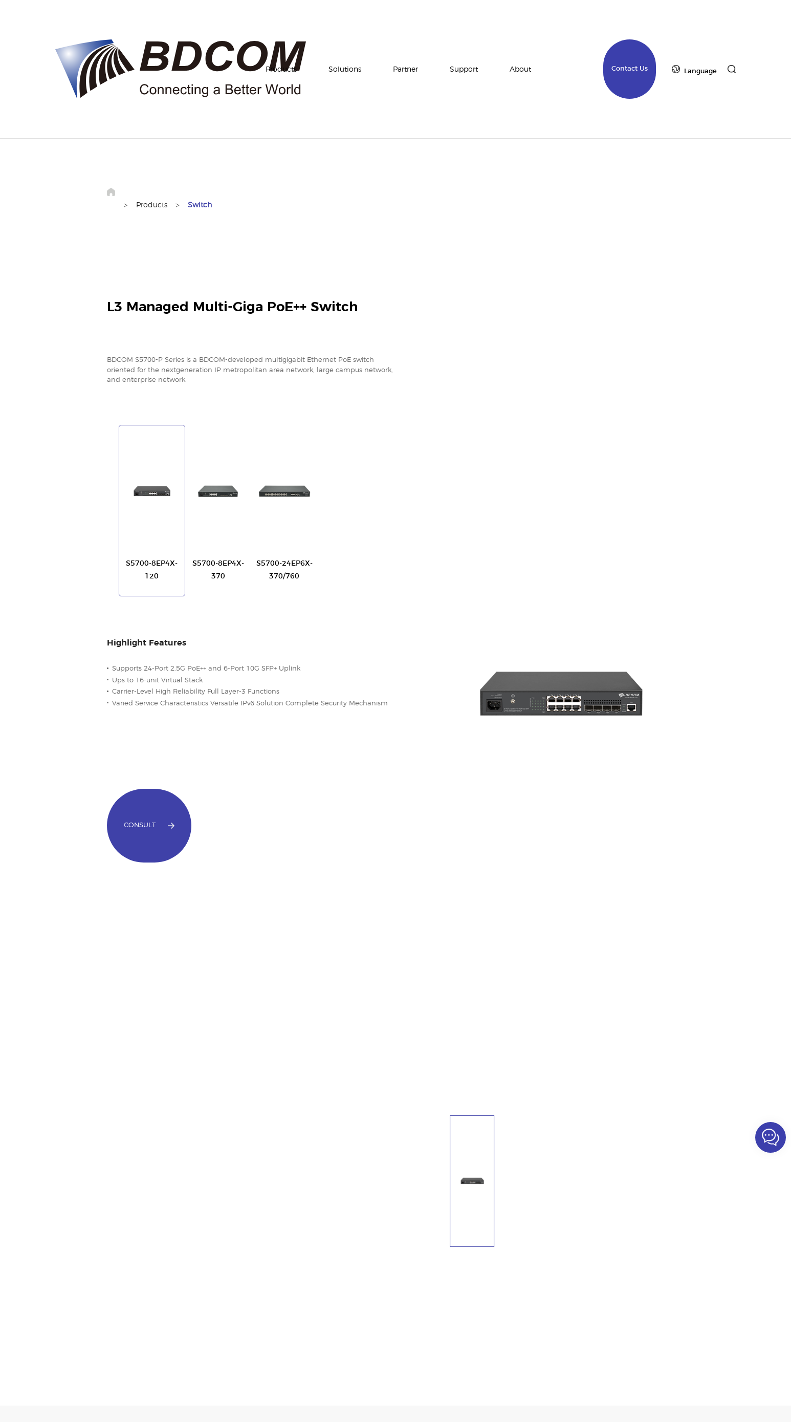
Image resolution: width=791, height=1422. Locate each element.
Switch (200, 205)
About (520, 69)
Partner (405, 69)
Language (700, 71)
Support (464, 69)
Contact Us (629, 69)
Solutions (344, 69)
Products (281, 69)
